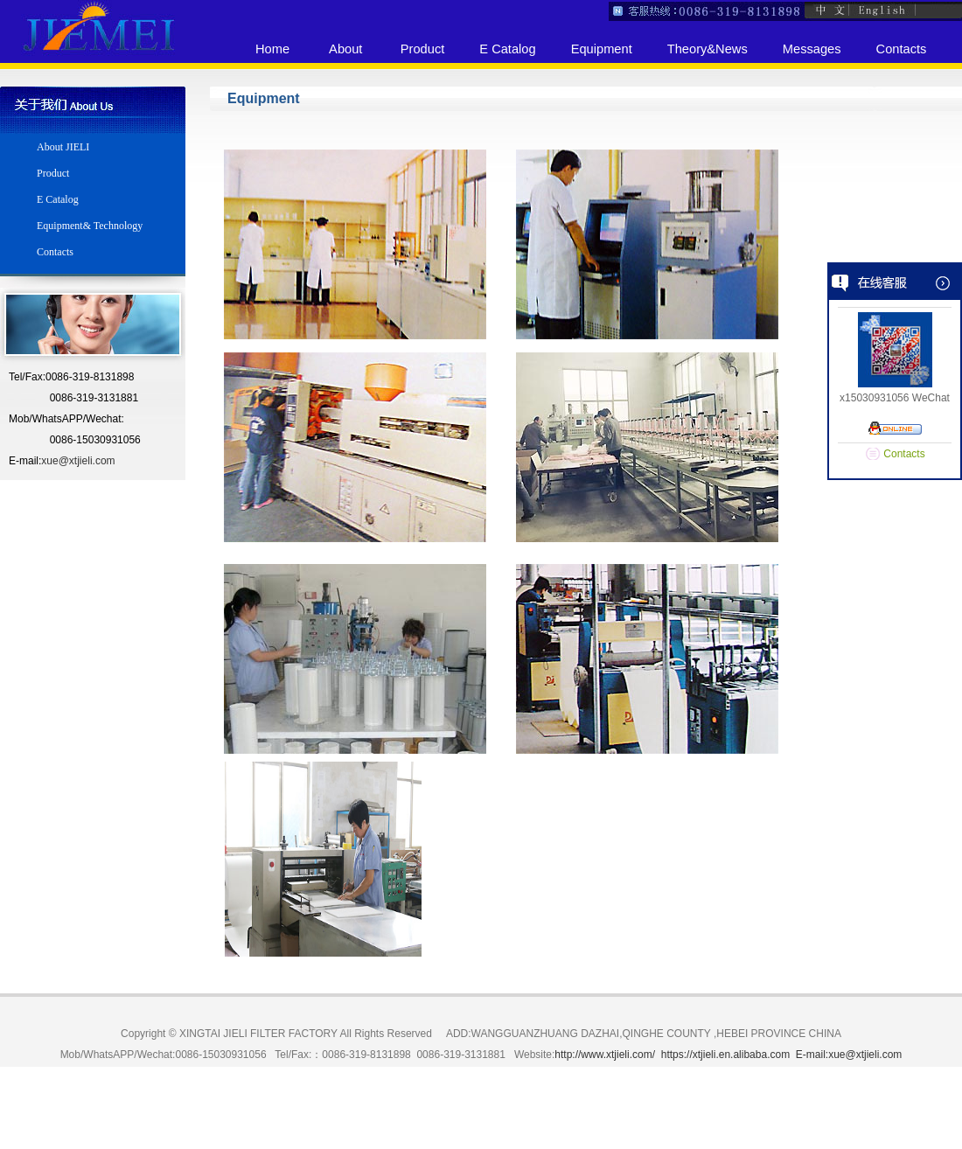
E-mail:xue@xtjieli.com (849, 1054)
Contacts (903, 454)
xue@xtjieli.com (78, 461)
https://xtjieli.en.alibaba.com (725, 1054)
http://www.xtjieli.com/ (604, 1054)
